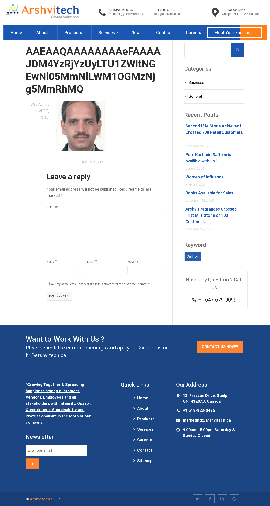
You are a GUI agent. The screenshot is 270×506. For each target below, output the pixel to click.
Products (74, 32)
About (42, 32)
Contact (164, 32)
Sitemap (145, 460)
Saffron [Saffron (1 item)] (193, 256)
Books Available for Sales (209, 193)
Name (50, 261)
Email (90, 261)
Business (196, 82)
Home (16, 32)
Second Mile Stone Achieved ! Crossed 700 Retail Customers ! (214, 132)
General (195, 96)
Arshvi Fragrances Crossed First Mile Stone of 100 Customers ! (211, 215)
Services (107, 32)
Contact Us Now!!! (220, 347)
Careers (193, 32)
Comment (53, 206)
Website (132, 261)
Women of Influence (204, 176)
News (136, 32)
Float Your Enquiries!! (234, 32)
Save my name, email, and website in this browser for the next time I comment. (100, 284)
